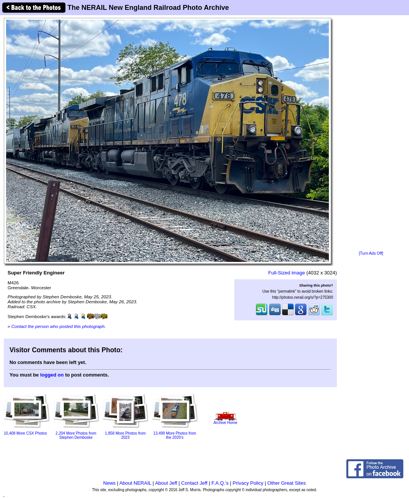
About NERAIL (135, 483)
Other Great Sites (286, 483)
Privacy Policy (248, 483)
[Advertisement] (371, 133)
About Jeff (166, 483)
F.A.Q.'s (220, 483)
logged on (52, 375)
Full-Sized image (286, 273)
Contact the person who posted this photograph (58, 326)
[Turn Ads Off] (371, 253)
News (109, 483)
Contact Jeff (194, 483)
